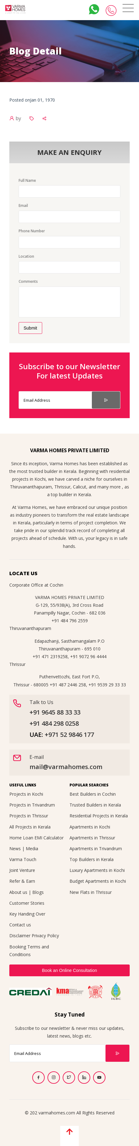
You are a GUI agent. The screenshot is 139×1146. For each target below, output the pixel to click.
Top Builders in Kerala (92, 859)
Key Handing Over (27, 914)
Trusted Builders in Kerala (95, 805)
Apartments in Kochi (90, 827)
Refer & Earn (22, 881)
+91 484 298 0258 (54, 723)
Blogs (38, 892)
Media (32, 848)
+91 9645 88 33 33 (54, 712)
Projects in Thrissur (28, 816)
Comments (28, 281)
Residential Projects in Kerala (99, 816)
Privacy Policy (45, 935)
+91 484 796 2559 (70, 620)
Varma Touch (22, 859)
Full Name (27, 180)
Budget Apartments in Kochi (98, 881)
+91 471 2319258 (50, 656)
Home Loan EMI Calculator (36, 838)
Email (23, 205)
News (15, 848)
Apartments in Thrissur (92, 838)
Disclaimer (19, 935)
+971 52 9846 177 (69, 734)
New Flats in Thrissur (91, 892)
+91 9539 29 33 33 (107, 685)
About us (18, 892)
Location (26, 256)
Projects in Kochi (26, 794)
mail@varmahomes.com (65, 767)
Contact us (20, 925)
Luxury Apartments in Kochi (97, 870)
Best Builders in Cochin (93, 794)
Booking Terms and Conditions (29, 950)
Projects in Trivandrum (32, 805)
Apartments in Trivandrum (96, 848)
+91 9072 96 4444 (88, 656)
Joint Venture (22, 870)
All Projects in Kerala (30, 827)
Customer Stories (26, 903)
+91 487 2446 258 (68, 685)
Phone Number (32, 231)
